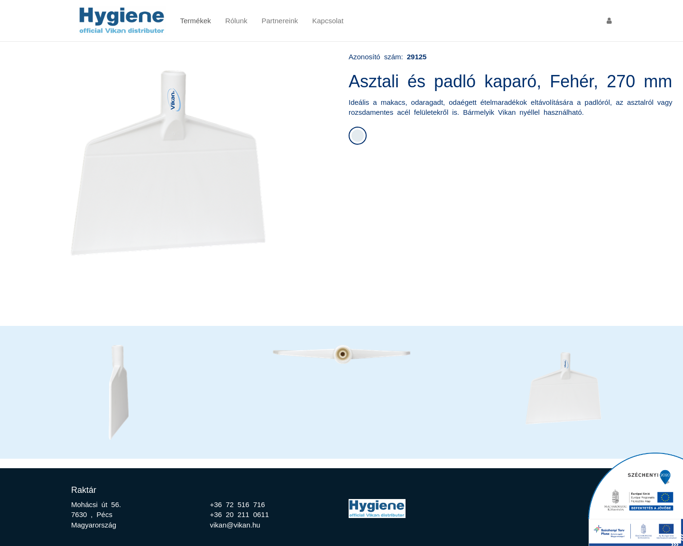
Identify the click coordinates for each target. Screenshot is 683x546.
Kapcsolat (327, 20)
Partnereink (280, 20)
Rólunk (236, 20)
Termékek (195, 20)
